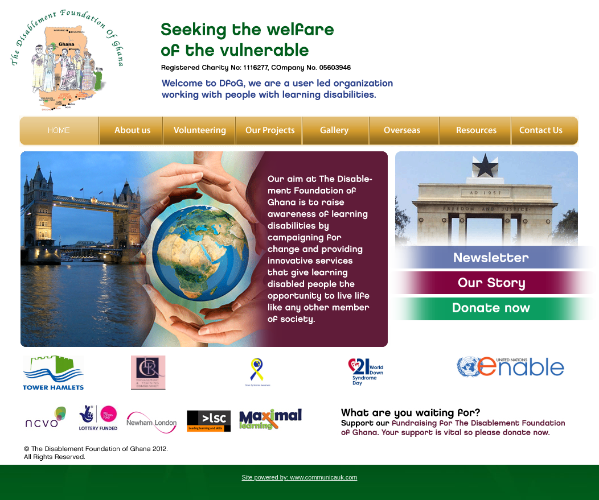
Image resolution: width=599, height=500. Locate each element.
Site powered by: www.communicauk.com (300, 477)
